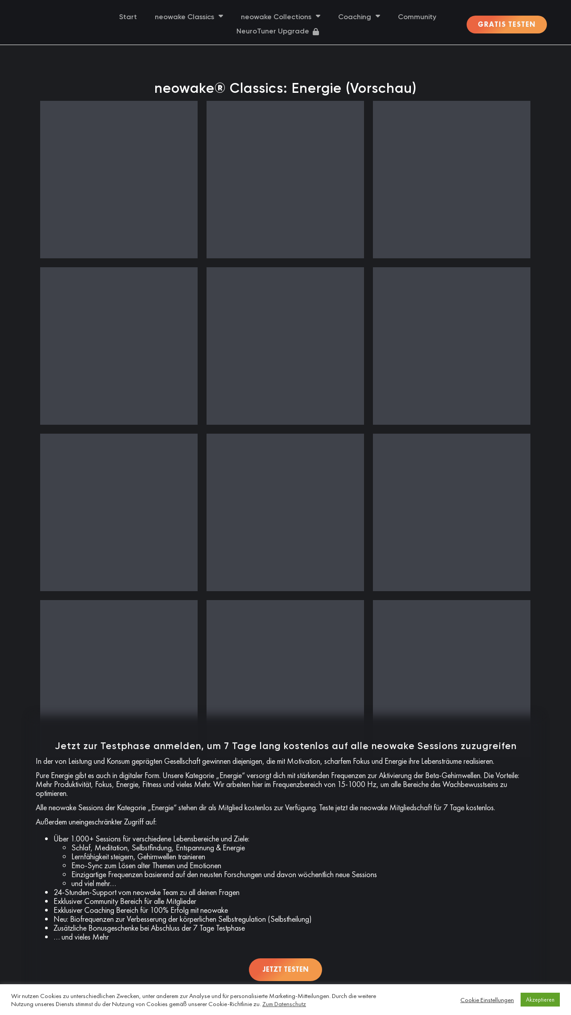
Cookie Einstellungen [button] (487, 1000)
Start (128, 17)
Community (417, 17)
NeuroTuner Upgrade (277, 31)
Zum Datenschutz (284, 1004)
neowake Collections (280, 17)
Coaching (359, 17)
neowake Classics (189, 17)
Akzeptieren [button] (540, 999)
